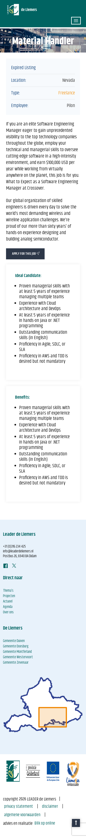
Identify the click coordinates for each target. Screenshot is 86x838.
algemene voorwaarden (22, 815)
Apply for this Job (26, 253)
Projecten (9, 596)
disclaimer (50, 806)
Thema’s (8, 590)
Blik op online (44, 823)
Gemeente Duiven (14, 641)
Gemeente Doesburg (16, 646)
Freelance (66, 93)
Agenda (7, 607)
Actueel (7, 601)
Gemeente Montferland (17, 652)
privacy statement (18, 806)
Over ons (8, 612)
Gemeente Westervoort (18, 657)
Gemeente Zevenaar (16, 662)
